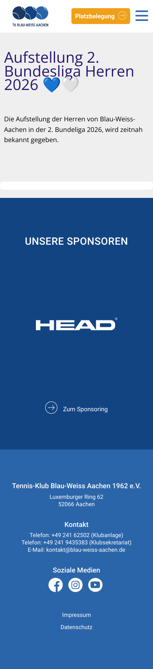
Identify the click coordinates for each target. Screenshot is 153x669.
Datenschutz (77, 627)
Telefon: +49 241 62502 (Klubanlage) (76, 535)
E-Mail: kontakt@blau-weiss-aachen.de (76, 550)
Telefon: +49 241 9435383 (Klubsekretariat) (77, 543)
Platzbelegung (100, 17)
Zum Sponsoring (76, 409)
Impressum (76, 615)
